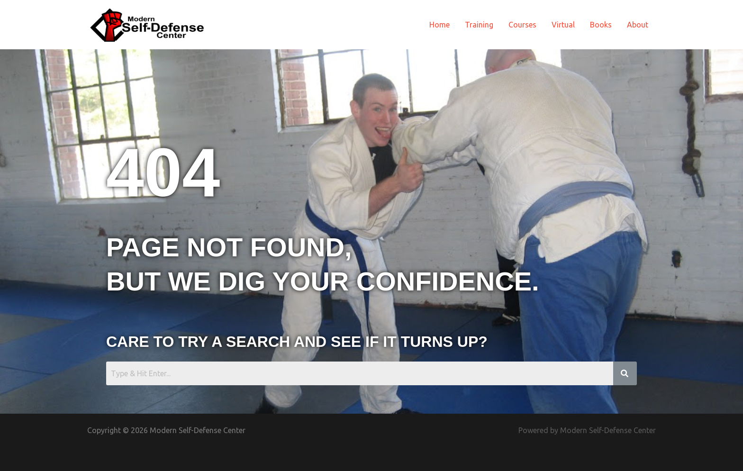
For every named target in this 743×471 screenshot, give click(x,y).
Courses (522, 24)
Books (601, 24)
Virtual (563, 24)
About (637, 24)
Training (479, 24)
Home (439, 24)
